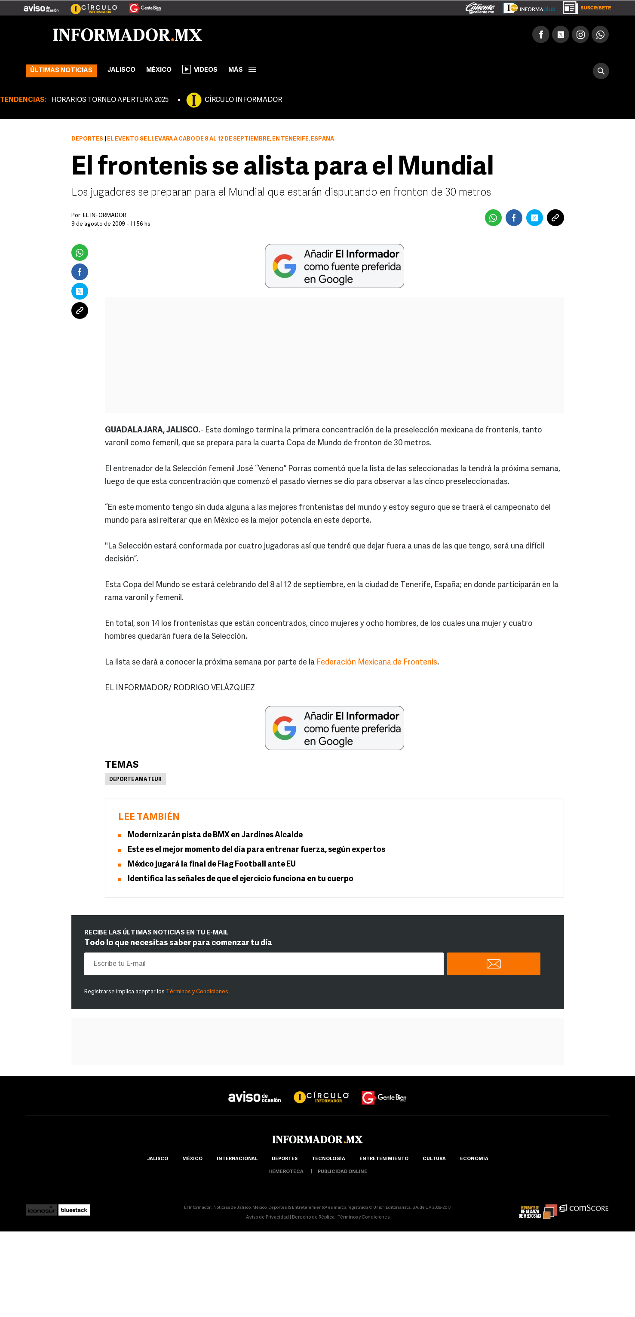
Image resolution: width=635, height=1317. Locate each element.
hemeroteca (286, 1172)
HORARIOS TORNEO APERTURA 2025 (110, 100)
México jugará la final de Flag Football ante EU (212, 865)
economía (474, 1159)
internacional (237, 1159)
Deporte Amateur (135, 779)
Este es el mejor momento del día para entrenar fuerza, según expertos (256, 850)
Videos (200, 69)
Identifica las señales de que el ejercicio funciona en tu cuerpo (240, 879)
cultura (434, 1159)
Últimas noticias (61, 70)
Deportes (87, 139)
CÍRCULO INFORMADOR (243, 100)
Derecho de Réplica (313, 1217)
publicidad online (342, 1172)
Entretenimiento (383, 1159)
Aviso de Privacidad (267, 1217)
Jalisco (121, 70)
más (242, 70)
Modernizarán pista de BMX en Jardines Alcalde (215, 835)
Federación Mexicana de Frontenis (376, 662)
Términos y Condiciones (197, 992)
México (159, 70)
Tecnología (328, 1159)
